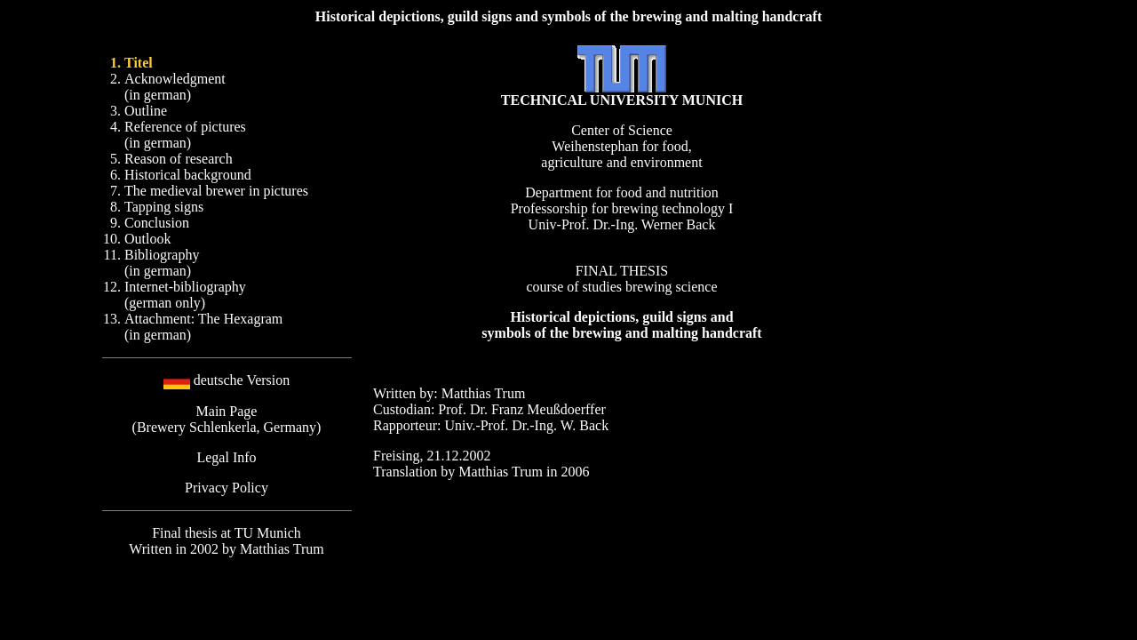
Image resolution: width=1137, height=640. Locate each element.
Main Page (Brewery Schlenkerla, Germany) (227, 419)
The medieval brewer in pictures (216, 190)
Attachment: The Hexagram (203, 318)
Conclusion (156, 222)
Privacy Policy (226, 487)
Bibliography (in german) (161, 262)
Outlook (147, 238)
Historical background (187, 174)
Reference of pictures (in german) (185, 134)
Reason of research (178, 158)
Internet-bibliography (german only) (185, 294)
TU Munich (268, 532)
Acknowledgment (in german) (175, 86)
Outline (145, 110)
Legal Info (226, 457)
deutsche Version (242, 380)
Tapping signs (163, 206)
